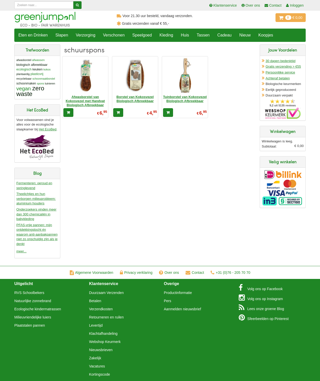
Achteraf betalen (278, 78)
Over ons (169, 273)
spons (40, 83)
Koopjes (265, 35)
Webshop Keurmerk (105, 342)
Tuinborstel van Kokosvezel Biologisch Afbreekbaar (185, 99)
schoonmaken (26, 83)
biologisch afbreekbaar (32, 65)
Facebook (261, 287)
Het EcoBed (47, 129)
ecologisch (24, 69)
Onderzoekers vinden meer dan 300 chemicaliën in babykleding (36, 214)
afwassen (38, 60)
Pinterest (264, 317)
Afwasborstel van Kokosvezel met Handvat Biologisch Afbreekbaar (85, 101)
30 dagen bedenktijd (280, 61)
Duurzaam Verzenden (106, 293)
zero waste (30, 91)
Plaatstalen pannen (29, 325)
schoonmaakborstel (43, 78)
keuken (37, 69)
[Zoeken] (77, 5)
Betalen (95, 301)
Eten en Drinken (33, 35)
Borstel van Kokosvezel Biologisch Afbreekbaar (135, 99)
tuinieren (50, 83)
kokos (47, 69)
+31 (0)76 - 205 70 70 (230, 273)
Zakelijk (95, 358)
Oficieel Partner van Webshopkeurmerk (283, 113)
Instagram (261, 297)
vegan (23, 88)
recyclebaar (24, 78)
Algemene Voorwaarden (91, 273)
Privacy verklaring (136, 273)
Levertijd (96, 325)
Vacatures (97, 366)
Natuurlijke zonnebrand (32, 301)
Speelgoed (142, 35)
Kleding (166, 35)
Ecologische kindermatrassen (37, 309)
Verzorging (86, 35)
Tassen (203, 35)
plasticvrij (36, 74)
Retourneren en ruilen (106, 317)
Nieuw (244, 35)
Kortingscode (99, 374)
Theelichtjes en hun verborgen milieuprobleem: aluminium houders (36, 198)
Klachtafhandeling (103, 333)
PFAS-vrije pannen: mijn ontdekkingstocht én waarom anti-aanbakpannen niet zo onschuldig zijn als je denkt (37, 234)
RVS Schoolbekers (29, 293)
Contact (195, 273)
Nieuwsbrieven (101, 350)
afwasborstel (23, 60)
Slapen (61, 35)
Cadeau (224, 35)
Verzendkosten (101, 309)
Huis (185, 35)
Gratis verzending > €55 (283, 66)
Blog (261, 307)
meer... (21, 251)
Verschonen (114, 35)
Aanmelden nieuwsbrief (182, 309)
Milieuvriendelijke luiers (32, 317)
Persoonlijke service (280, 72)
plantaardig (23, 74)
